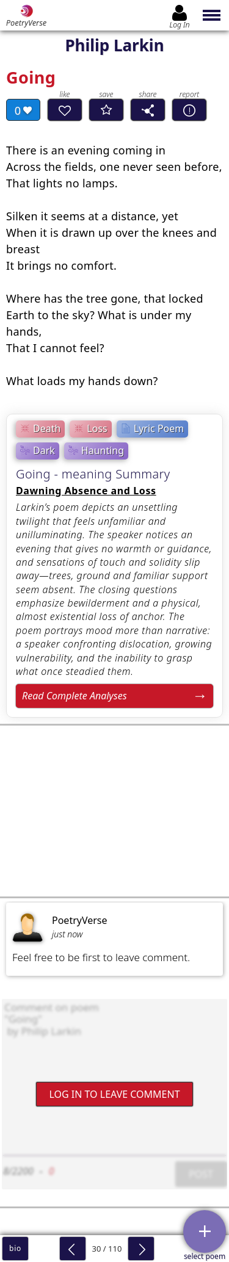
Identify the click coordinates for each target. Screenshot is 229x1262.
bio (15, 1248)
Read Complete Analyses (74, 695)
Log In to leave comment (114, 1094)
